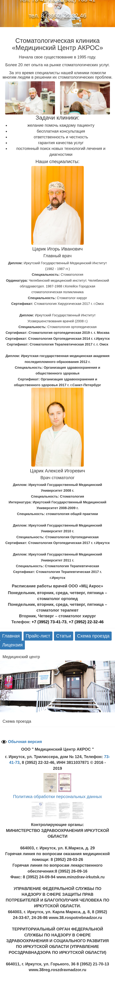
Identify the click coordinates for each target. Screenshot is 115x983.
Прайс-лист (38, 636)
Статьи (63, 636)
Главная (11, 636)
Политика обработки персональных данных (57, 796)
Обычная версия (25, 741)
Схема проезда (93, 636)
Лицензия (12, 644)
